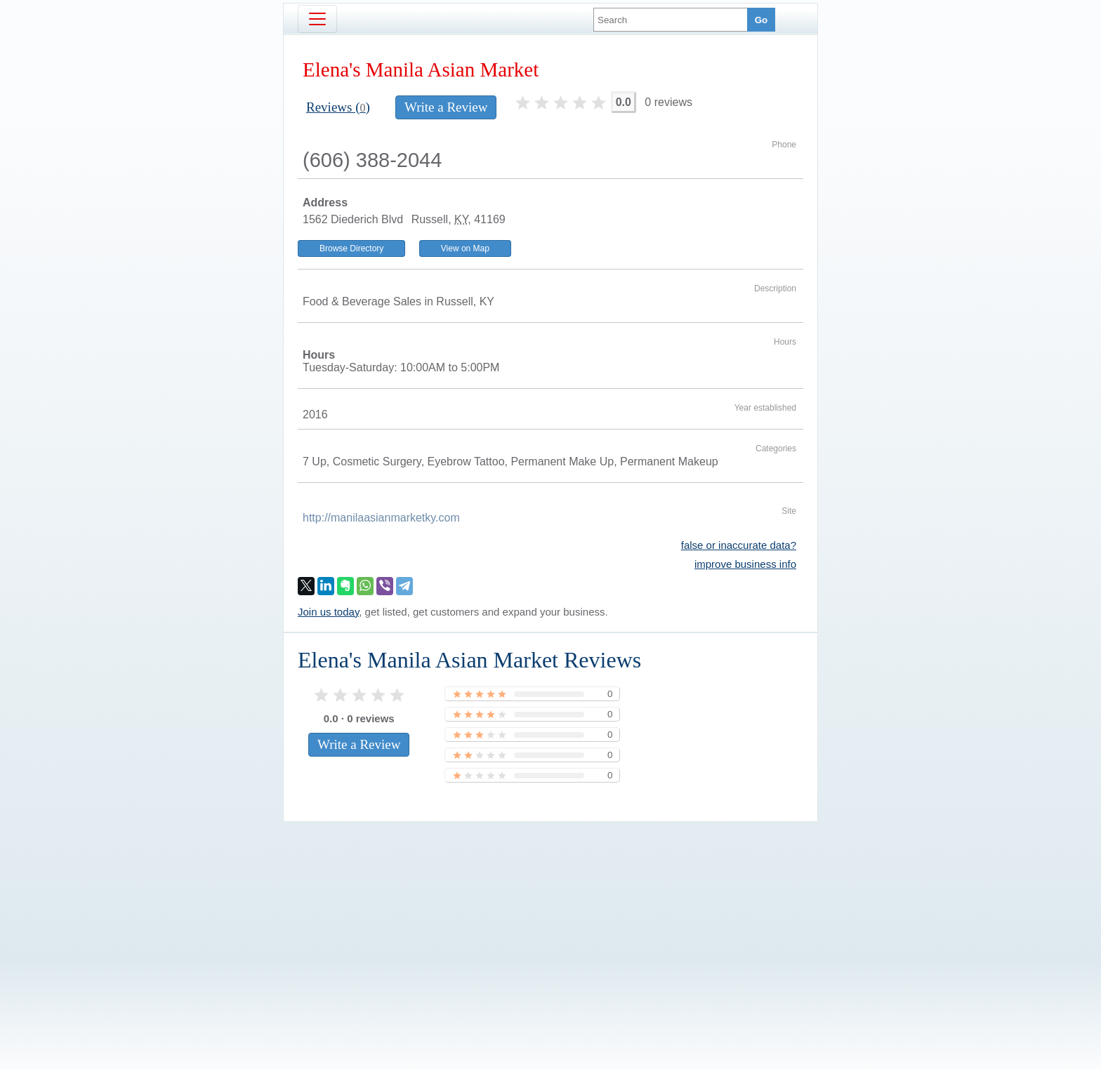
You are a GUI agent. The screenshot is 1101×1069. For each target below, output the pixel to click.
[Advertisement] (550, 921)
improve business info (745, 564)
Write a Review (445, 107)
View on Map (465, 248)
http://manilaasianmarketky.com (381, 518)
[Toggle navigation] (317, 19)
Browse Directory (351, 248)
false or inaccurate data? (738, 545)
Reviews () (338, 107)
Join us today (328, 612)
